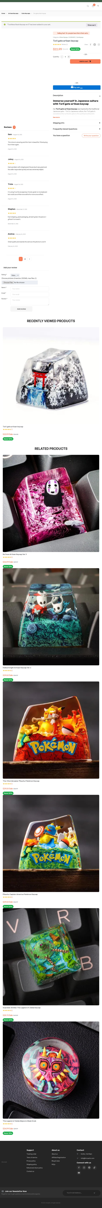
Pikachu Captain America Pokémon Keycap (20, 894)
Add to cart (83, 61)
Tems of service (32, 1157)
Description (58, 95)
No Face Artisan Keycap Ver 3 (15, 554)
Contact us (30, 1171)
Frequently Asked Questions (65, 129)
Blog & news (56, 1161)
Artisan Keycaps (13, 13)
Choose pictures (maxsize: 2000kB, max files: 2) (18, 278)
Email (3, 293)
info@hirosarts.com (87, 1158)
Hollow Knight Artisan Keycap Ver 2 (17, 668)
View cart (92, 25)
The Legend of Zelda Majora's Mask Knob (19, 1121)
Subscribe (94, 1193)
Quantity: (56, 57)
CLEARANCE (72, 37)
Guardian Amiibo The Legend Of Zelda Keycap (21, 1008)
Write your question (91, 136)
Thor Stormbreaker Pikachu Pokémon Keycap (21, 781)
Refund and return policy (35, 1168)
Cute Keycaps (26, 13)
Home (3, 13)
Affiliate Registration (59, 1157)
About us (55, 1154)
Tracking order (31, 1154)
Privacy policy (31, 1161)
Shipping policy (32, 1164)
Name (3, 287)
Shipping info (58, 123)
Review (4, 299)
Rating (4, 274)
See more (56, 117)
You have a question (61, 135)
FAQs (53, 1164)
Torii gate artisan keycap (13, 427)
